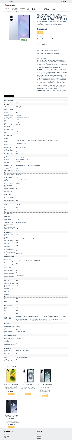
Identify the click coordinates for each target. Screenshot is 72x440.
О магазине (39, 409)
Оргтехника (22, 8)
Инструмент (40, 8)
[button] (34, 15)
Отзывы (24, 96)
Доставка (17, 96)
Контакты (39, 406)
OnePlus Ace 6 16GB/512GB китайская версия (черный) (61, 386)
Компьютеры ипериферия (15, 9)
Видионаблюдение (47, 9)
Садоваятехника (33, 9)
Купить (40, 33)
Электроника (8, 8)
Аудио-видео (28, 9)
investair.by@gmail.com (8, 425)
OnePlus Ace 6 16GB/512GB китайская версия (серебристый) (44, 386)
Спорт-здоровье (54, 9)
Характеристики (9, 96)
